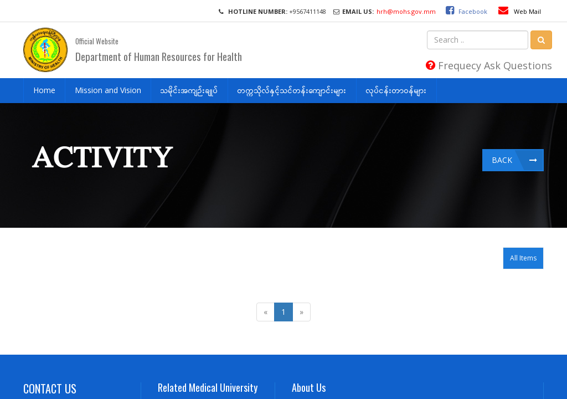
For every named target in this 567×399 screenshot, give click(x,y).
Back (502, 160)
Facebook (463, 11)
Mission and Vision (108, 90)
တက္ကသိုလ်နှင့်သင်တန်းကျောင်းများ (292, 90)
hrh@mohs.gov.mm (406, 11)
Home (44, 90)
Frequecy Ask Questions (489, 65)
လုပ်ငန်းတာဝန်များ (396, 90)
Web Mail (519, 11)
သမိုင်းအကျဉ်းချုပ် (189, 90)
